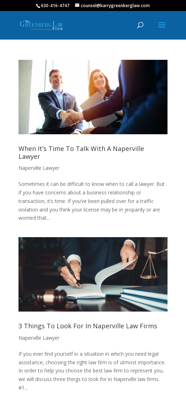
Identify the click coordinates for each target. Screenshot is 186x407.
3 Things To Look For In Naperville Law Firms (87, 326)
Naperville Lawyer (38, 168)
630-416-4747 (55, 5)
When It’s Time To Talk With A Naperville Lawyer (81, 152)
